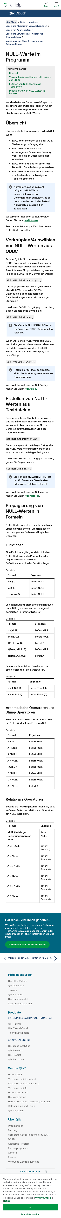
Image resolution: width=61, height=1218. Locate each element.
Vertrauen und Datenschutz (23, 1083)
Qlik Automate (16, 1059)
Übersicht (14, 73)
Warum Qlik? (15, 1074)
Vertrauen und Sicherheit (22, 1079)
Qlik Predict (14, 1055)
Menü (56, 6)
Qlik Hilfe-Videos (17, 981)
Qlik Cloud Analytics (19, 1046)
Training (12, 990)
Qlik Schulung (15, 994)
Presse (12, 1157)
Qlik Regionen (16, 1110)
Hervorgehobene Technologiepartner (29, 1101)
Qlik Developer (16, 985)
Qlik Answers (15, 1050)
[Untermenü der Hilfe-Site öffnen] (4, 13)
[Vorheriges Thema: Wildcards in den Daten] (16, 958)
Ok (30, 1207)
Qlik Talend (14, 1023)
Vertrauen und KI (17, 1088)
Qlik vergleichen (17, 1097)
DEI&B (11, 1139)
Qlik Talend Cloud (18, 1028)
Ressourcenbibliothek (20, 1003)
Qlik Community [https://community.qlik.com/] (30, 1171)
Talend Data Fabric (18, 1032)
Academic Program (19, 1143)
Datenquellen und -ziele (21, 1106)
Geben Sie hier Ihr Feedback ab (27, 944)
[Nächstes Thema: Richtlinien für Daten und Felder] (45, 958)
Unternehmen (15, 1125)
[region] (30, 1196)
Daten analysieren (29, 22)
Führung (12, 1130)
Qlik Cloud (17, 13)
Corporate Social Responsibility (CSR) (29, 1134)
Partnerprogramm (18, 1148)
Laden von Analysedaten (18, 30)
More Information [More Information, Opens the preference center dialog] (30, 1214)
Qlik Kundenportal (18, 999)
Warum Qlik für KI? (18, 1092)
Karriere (12, 1152)
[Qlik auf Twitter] (46, 1171)
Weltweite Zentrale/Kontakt (23, 1161)
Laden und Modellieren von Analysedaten (26, 26)
